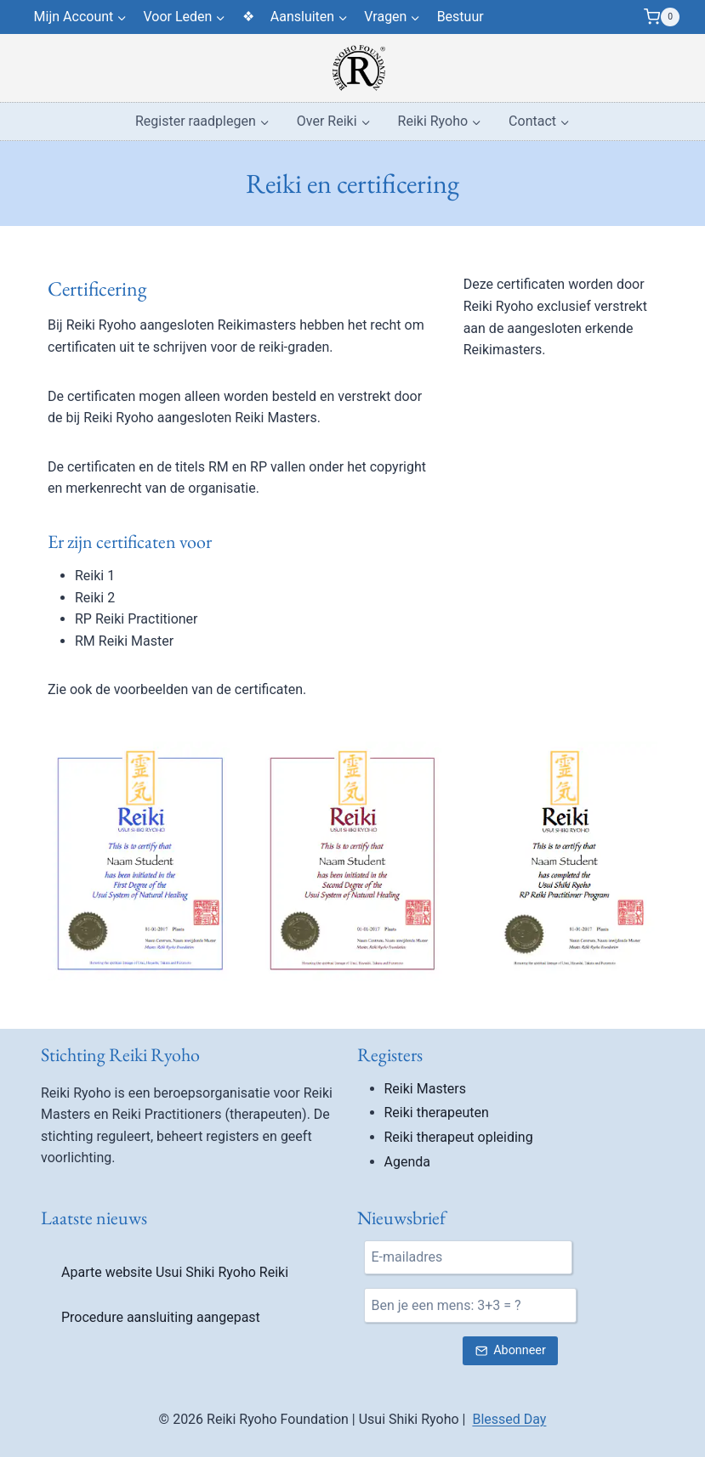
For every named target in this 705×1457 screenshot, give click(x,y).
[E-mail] (468, 1257)
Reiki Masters (425, 1089)
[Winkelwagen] (661, 17)
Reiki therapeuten (436, 1112)
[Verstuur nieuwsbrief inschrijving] (510, 1351)
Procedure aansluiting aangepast (160, 1317)
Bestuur (460, 16)
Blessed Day (509, 1419)
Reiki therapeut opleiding (458, 1137)
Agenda (407, 1162)
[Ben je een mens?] (470, 1305)
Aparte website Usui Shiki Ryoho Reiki (174, 1272)
